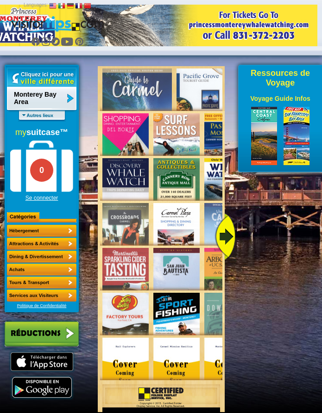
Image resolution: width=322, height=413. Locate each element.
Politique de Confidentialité (42, 305)
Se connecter (41, 198)
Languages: (36, 4)
